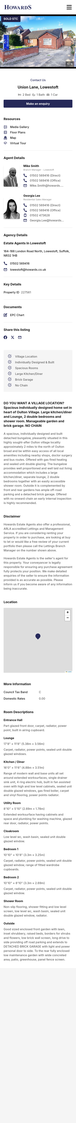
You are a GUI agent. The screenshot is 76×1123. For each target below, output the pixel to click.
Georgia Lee (31, 195)
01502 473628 (40, 215)
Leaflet (69, 672)
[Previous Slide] (4, 41)
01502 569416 (19, 263)
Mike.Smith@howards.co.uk (47, 185)
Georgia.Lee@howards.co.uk (47, 220)
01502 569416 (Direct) (45, 175)
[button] (38, 41)
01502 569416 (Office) (45, 180)
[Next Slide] (72, 41)
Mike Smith (31, 166)
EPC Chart (17, 315)
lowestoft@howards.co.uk (28, 269)
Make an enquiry (38, 103)
